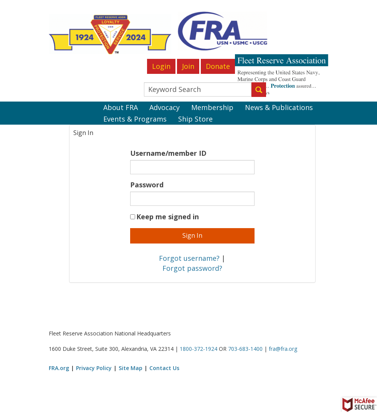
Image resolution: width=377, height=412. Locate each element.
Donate (218, 66)
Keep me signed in (167, 216)
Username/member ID (168, 153)
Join (188, 66)
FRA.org (59, 368)
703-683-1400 (245, 348)
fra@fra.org (283, 348)
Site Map (130, 368)
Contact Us (164, 368)
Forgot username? (189, 258)
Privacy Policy (94, 368)
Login (161, 66)
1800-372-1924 (198, 348)
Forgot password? (192, 268)
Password (147, 184)
